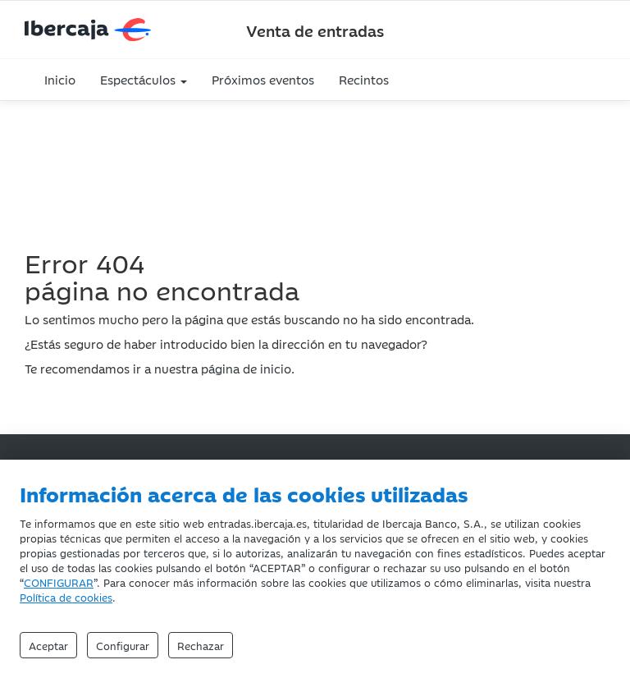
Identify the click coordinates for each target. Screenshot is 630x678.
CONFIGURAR (59, 582)
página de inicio (246, 368)
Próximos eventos (263, 79)
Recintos (364, 79)
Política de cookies (66, 596)
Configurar (122, 645)
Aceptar (48, 645)
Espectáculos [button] (143, 79)
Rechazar (200, 645)
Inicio (59, 79)
